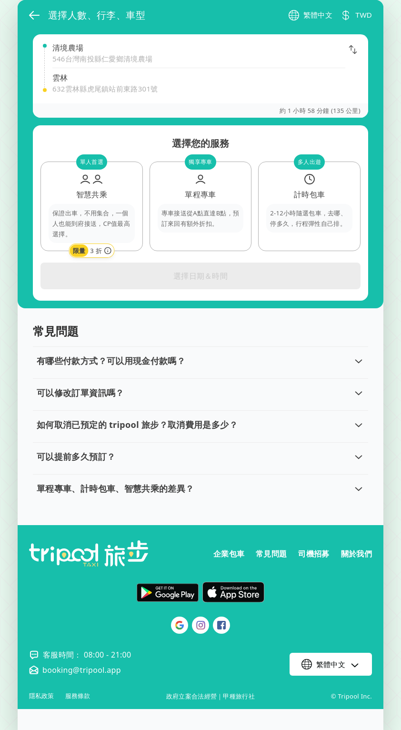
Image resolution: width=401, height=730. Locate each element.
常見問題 (271, 553)
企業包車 (228, 553)
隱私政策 (41, 696)
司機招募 (313, 553)
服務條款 (77, 696)
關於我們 (356, 553)
